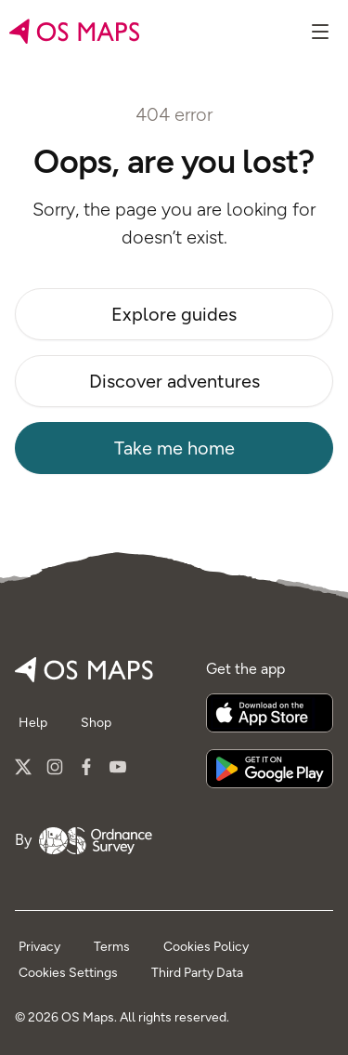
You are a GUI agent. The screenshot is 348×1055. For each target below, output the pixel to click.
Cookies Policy (206, 947)
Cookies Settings (68, 973)
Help (33, 723)
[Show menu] (320, 31)
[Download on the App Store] (269, 712)
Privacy (39, 947)
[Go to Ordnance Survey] (95, 840)
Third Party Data (197, 973)
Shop (96, 723)
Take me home (174, 448)
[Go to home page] (74, 32)
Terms (112, 947)
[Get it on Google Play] (269, 768)
